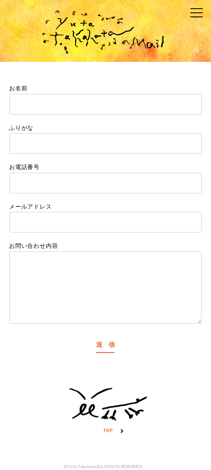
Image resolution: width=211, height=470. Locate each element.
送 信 (105, 345)
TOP (108, 406)
